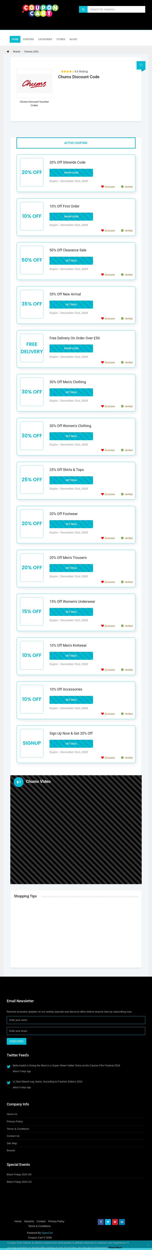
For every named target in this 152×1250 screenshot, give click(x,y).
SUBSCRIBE (16, 1041)
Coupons (28, 39)
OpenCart (47, 1232)
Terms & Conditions (18, 1128)
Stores (61, 39)
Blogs (73, 39)
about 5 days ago (22, 1087)
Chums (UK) (31, 51)
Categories (45, 39)
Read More (115, 1247)
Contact (41, 1221)
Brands (11, 1150)
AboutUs (29, 1221)
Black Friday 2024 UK (19, 1174)
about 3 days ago (22, 1071)
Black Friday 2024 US (19, 1181)
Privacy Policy (15, 1121)
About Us (12, 1114)
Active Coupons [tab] (75, 143)
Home (15, 39)
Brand (16, 51)
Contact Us (13, 1135)
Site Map (12, 1143)
